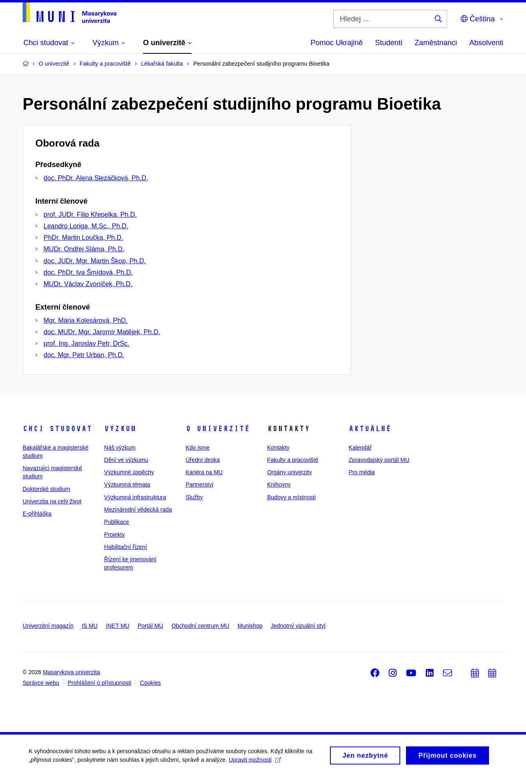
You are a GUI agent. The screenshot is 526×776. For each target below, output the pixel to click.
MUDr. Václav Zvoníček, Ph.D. (88, 283)
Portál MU (150, 625)
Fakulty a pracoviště (292, 460)
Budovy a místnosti (291, 497)
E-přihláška (37, 513)
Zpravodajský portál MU (378, 460)
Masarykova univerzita (71, 672)
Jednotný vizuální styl (298, 625)
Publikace (116, 522)
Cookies (150, 683)
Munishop (250, 625)
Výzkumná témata (127, 484)
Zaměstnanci (436, 43)
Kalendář (359, 447)
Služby (194, 497)
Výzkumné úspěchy (129, 472)
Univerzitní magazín (48, 625)
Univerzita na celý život (52, 501)
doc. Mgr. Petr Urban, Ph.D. (84, 354)
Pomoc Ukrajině (337, 43)
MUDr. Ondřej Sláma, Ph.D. (84, 249)
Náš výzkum (119, 447)
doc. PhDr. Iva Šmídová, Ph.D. (88, 272)
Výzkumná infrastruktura (135, 497)
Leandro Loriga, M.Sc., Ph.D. (86, 226)
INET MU (117, 625)
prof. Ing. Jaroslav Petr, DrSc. (86, 343)
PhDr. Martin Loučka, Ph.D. (83, 237)
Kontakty (278, 447)
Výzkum (120, 428)
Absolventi (486, 43)
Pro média (361, 472)
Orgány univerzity (289, 472)
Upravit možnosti (255, 762)
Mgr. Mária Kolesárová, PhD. (86, 320)
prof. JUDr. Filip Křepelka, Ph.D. (90, 214)
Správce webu (41, 683)
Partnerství (200, 484)
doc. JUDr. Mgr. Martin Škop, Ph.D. (95, 260)
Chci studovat (57, 428)
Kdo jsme (198, 447)
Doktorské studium (46, 489)
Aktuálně (369, 428)
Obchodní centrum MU (200, 625)
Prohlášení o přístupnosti (100, 683)
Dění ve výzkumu (126, 460)
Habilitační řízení (125, 547)
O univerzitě (218, 428)
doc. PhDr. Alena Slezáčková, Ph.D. (96, 177)
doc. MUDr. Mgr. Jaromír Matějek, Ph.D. (102, 331)
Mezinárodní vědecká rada (138, 509)
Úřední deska (203, 460)
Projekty (114, 534)
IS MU (90, 625)
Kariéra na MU (204, 472)
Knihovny (279, 484)
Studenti (388, 43)
